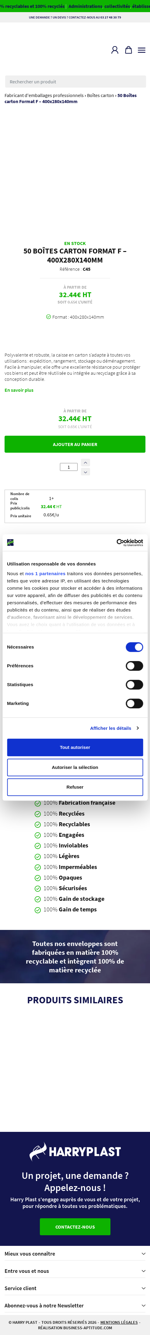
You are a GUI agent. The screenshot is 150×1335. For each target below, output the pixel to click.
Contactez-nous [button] (75, 1227)
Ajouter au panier (75, 444)
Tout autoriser (75, 747)
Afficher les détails (110, 728)
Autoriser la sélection (75, 767)
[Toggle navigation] (141, 49)
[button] (115, 50)
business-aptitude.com (87, 1327)
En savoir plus (19, 390)
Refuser (75, 787)
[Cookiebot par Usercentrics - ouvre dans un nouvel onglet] (116, 543)
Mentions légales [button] (119, 1322)
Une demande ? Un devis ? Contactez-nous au (75, 17)
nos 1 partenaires (45, 573)
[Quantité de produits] (69, 467)
